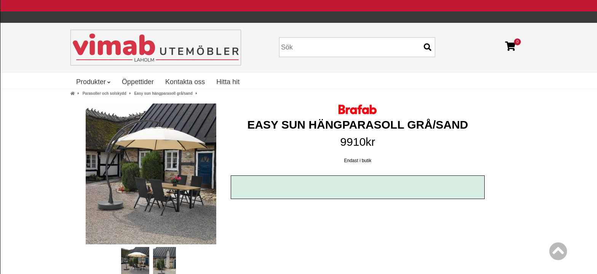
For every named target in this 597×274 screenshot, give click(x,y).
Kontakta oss (185, 82)
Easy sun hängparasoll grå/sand (163, 93)
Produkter (93, 82)
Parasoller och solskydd (104, 93)
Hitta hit (227, 82)
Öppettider (138, 82)
